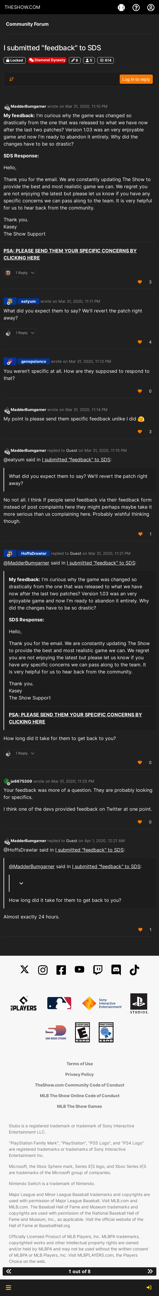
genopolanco (33, 361)
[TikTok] (134, 970)
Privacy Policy (79, 1074)
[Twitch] (98, 970)
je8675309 (21, 781)
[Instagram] (43, 970)
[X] (24, 970)
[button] (8, 1288)
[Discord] (116, 970)
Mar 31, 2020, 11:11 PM (79, 301)
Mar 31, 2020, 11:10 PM (86, 106)
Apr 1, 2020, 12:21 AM (105, 840)
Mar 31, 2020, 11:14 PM (86, 409)
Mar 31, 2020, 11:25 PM (72, 781)
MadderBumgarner (28, 106)
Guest (71, 450)
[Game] (122, 7)
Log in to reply (136, 79)
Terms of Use (79, 1063)
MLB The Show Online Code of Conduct (79, 1095)
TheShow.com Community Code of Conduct (79, 1084)
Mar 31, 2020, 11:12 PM (90, 361)
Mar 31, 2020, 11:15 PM (106, 450)
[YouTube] (79, 970)
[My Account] (151, 7)
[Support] (136, 7)
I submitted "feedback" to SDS (76, 459)
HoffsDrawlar (33, 553)
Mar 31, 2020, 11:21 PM (109, 553)
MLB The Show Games (79, 1106)
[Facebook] (61, 970)
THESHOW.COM (22, 7)
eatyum (28, 301)
